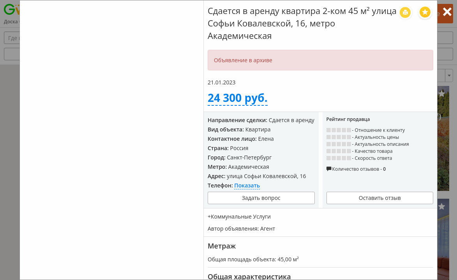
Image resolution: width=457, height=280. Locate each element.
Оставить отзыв (380, 197)
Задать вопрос (261, 197)
